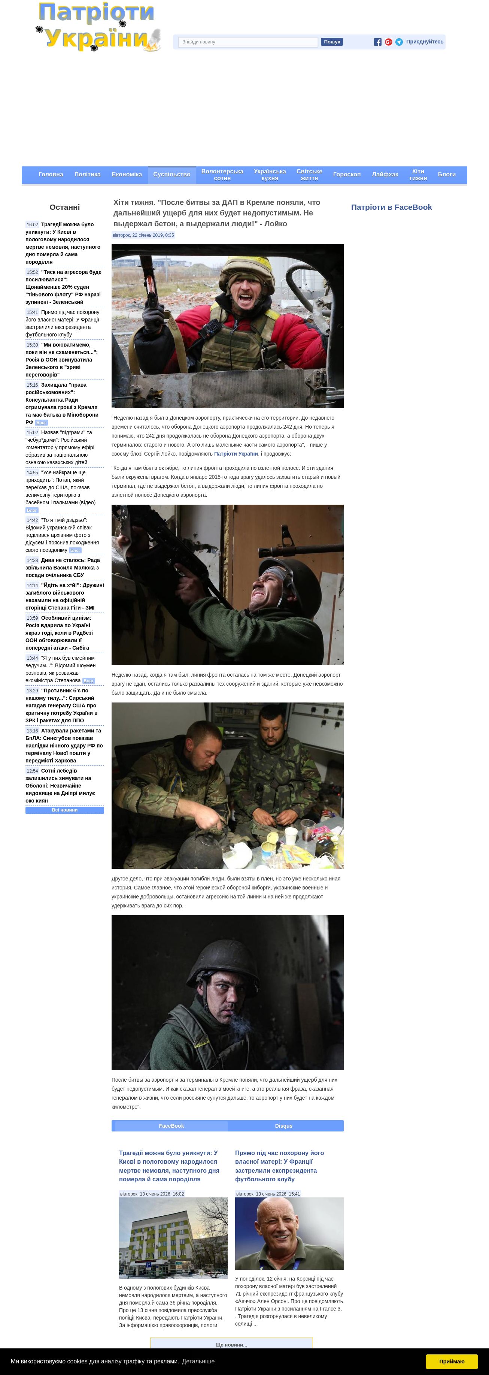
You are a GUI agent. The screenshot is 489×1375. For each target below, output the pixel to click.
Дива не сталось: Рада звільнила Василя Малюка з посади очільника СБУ (62, 567)
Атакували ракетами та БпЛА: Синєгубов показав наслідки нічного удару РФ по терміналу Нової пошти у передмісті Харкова (64, 746)
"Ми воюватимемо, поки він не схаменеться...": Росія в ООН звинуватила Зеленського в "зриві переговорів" (61, 360)
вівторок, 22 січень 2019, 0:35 (143, 235)
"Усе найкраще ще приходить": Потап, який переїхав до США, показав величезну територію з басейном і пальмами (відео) (60, 487)
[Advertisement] (244, 109)
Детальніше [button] (198, 1361)
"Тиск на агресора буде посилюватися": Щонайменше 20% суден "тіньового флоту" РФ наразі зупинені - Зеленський (63, 287)
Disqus (284, 1126)
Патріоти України (236, 454)
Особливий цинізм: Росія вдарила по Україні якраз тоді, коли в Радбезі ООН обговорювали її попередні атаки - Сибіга (59, 633)
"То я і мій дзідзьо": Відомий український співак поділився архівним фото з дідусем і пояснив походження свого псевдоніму (62, 535)
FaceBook (171, 1126)
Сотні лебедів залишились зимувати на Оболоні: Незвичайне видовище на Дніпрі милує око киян (60, 786)
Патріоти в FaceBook (391, 207)
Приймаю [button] (452, 1362)
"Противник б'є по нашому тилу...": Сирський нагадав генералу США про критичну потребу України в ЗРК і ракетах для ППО (61, 705)
